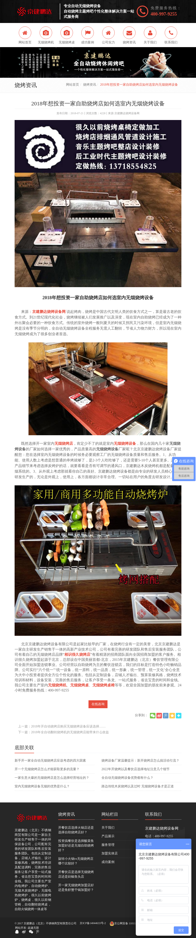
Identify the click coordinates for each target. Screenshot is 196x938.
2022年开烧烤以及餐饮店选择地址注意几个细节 (135, 769)
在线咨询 (98, 704)
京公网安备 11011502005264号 (130, 923)
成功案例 (107, 862)
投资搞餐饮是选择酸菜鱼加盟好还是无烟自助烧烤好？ (76, 845)
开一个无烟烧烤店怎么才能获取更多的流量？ (47, 769)
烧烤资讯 (89, 84)
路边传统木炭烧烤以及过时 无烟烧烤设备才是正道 (137, 786)
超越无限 (33, 927)
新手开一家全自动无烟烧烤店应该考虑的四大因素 (50, 760)
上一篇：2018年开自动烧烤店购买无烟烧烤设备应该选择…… (62, 726)
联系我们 (153, 814)
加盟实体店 (109, 853)
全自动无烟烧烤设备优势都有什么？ (127, 777)
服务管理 (107, 845)
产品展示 (107, 836)
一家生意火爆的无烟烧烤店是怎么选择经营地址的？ (52, 777)
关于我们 (107, 827)
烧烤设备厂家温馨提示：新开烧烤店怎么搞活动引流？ (140, 760)
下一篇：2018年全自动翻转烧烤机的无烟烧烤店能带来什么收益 (63, 732)
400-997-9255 (164, 13)
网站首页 (72, 84)
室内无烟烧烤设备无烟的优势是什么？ (42, 786)
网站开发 (20, 927)
